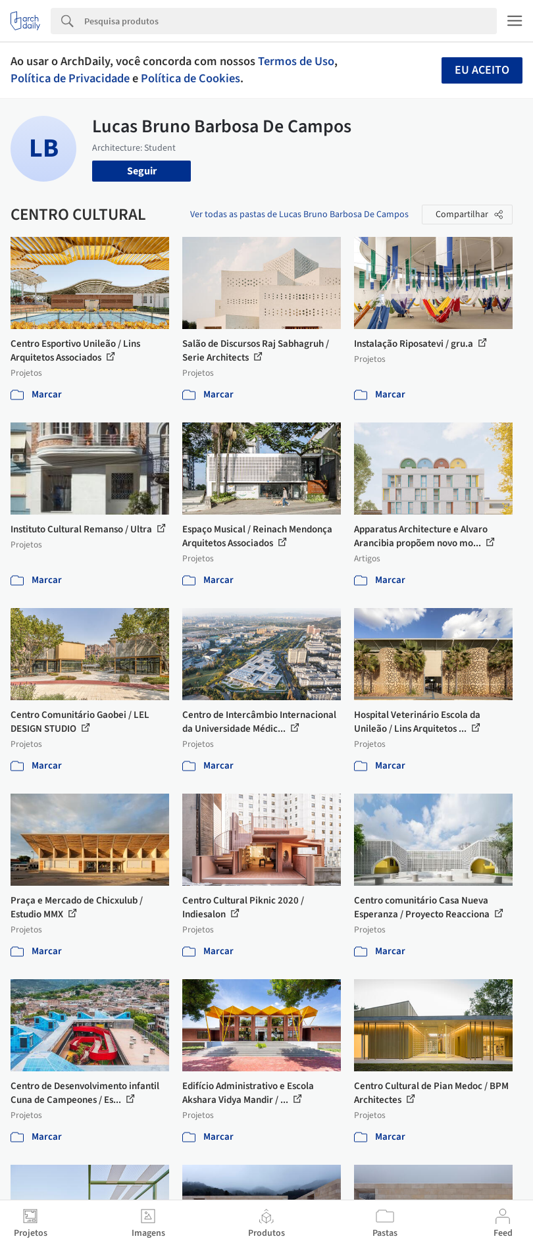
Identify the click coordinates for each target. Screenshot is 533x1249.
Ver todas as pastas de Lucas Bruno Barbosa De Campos (299, 214)
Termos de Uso (296, 61)
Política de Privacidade (70, 78)
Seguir (142, 171)
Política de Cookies (190, 78)
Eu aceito (482, 70)
